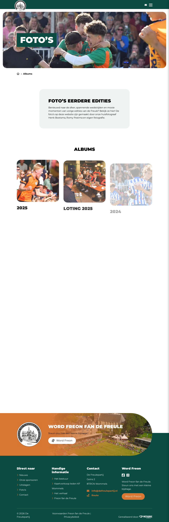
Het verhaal (60, 493)
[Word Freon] (62, 441)
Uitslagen (24, 485)
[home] (20, 6)
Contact (23, 494)
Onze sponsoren (28, 480)
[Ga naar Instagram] (127, 475)
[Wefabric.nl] (145, 517)
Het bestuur (61, 478)
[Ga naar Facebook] (123, 475)
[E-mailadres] (102, 490)
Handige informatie (60, 470)
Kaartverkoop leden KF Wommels (66, 486)
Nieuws (23, 475)
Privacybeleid (71, 517)
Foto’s (22, 490)
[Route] (93, 495)
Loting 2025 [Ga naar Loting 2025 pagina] (78, 212)
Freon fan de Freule (65, 498)
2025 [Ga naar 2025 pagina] (22, 211)
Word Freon (131, 468)
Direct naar (26, 468)
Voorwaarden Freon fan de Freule (71, 513)
